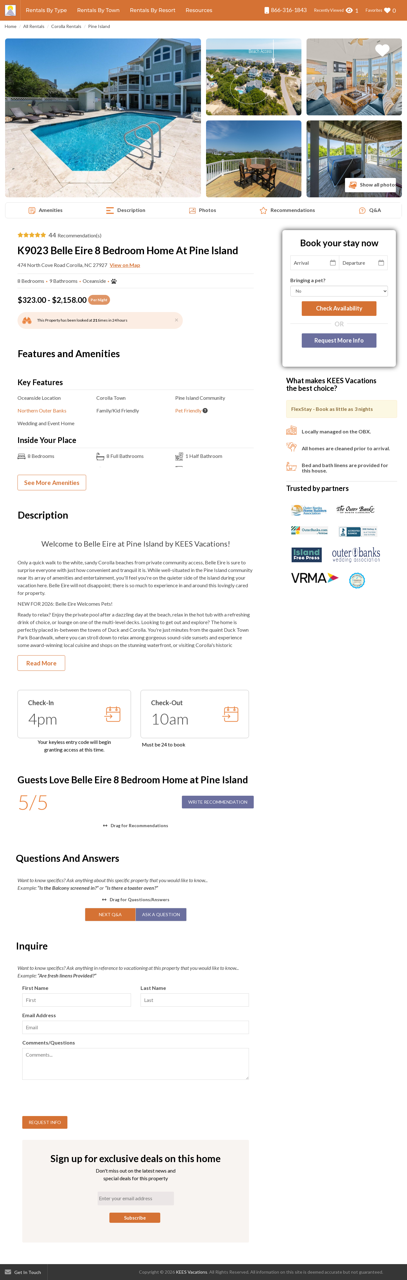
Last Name (153, 988)
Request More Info (339, 340)
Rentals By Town (98, 10)
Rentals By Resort (152, 10)
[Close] (176, 319)
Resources (199, 10)
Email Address (39, 1015)
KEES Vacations (191, 1272)
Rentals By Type (46, 10)
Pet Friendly (188, 410)
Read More (41, 663)
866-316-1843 (285, 10)
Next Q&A (110, 914)
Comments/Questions (48, 1042)
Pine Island (99, 26)
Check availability (339, 308)
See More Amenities (51, 482)
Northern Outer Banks (41, 410)
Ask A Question (161, 914)
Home (11, 26)
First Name (35, 988)
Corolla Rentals (66, 26)
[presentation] (70, 1098)
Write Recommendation (217, 802)
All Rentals (34, 26)
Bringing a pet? (308, 280)
